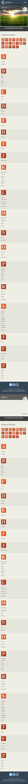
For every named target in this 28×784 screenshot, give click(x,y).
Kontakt (17, 388)
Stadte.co (8, 2)
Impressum (11, 388)
